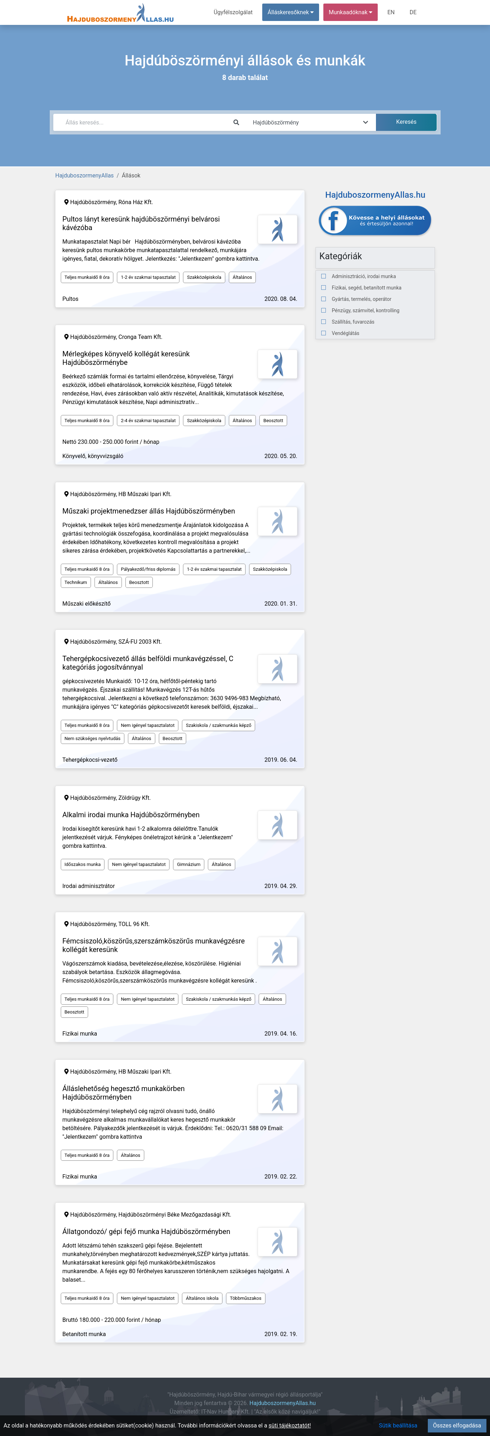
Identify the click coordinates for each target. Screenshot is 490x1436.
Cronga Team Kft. (140, 337)
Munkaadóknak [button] (350, 12)
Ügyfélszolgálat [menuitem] (233, 12)
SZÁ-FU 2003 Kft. (140, 641)
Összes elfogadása (457, 1425)
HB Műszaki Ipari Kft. (144, 494)
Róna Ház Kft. (135, 202)
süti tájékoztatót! (290, 1425)
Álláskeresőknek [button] (291, 12)
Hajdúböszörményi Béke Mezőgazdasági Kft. (174, 1214)
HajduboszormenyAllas (84, 175)
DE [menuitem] (413, 12)
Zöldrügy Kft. (134, 797)
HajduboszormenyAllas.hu (282, 1403)
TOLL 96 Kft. (134, 924)
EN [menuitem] (391, 12)
